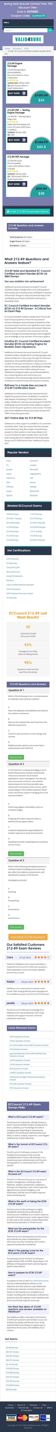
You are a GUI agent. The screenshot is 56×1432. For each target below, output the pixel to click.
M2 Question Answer (18, 1049)
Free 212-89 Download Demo (27, 211)
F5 (7, 465)
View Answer (16, 757)
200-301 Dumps (12, 1352)
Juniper (9, 469)
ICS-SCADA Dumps (37, 527)
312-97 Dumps (36, 518)
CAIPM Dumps (12, 514)
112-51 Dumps (36, 531)
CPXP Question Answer (19, 1036)
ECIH (26, 48)
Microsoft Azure (13, 572)
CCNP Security (12, 558)
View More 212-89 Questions (28, 937)
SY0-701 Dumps (12, 1377)
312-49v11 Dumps (14, 518)
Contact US (37, 1407)
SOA (8, 482)
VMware (9, 486)
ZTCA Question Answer (19, 1088)
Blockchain (34, 491)
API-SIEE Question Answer (21, 1083)
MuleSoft (34, 495)
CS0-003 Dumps (12, 1368)
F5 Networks (11, 563)
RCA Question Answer (19, 1068)
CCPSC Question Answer (20, 1041)
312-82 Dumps (12, 527)
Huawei (33, 465)
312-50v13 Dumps (37, 522)
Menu (6, 23)
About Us (21, 1405)
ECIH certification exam (38, 1280)
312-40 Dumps (12, 531)
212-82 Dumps (12, 540)
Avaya (9, 491)
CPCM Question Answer (20, 1064)
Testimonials (23, 1407)
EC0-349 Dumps (13, 522)
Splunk (9, 495)
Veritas (33, 482)
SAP (31, 478)
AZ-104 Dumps (12, 1364)
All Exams (33, 1405)
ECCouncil (17, 48)
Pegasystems (35, 473)
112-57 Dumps (36, 514)
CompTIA (34, 460)
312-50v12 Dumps (37, 540)
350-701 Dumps (12, 1360)
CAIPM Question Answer (20, 1060)
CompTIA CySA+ (13, 567)
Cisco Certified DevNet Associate (20, 584)
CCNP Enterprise (13, 589)
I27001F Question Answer (20, 1072)
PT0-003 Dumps (12, 1385)
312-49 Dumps (12, 535)
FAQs (44, 1405)
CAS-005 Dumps (12, 1381)
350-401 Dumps (12, 1356)
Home (7, 48)
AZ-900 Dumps (12, 1347)
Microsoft (34, 469)
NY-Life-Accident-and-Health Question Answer (29, 1045)
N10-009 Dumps (12, 1372)
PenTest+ (10, 580)
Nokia (8, 473)
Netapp (33, 486)
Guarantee (9, 1407)
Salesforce (10, 478)
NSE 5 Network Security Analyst (19, 593)
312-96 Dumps (36, 535)
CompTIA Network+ (14, 576)
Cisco (8, 460)
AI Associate (11, 597)
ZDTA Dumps (11, 1389)
